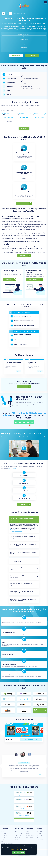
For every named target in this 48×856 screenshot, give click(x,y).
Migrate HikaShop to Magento (24, 807)
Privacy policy (4, 837)
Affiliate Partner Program (29, 832)
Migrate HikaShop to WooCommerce (24, 800)
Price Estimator (16, 55)
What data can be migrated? (24, 34)
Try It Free (32, 55)
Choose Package (36, 279)
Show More (25, 255)
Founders (39, 841)
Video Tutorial (24, 42)
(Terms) (23, 845)
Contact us (39, 831)
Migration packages (19, 833)
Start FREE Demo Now (19, 852)
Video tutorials (18, 835)
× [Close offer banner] (35, 845)
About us (39, 833)
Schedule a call (18, 841)
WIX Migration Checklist (17, 531)
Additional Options (24, 39)
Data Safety (24, 47)
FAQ (16, 831)
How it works (24, 36)
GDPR (2, 841)
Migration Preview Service (15, 529)
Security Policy (12, 468)
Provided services (41, 835)
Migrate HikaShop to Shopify (24, 793)
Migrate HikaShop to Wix (24, 814)
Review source (24, 774)
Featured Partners (30, 835)
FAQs (24, 44)
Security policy (4, 839)
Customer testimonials (40, 838)
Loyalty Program (29, 837)
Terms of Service (5, 833)
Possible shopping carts (19, 838)
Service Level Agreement (6, 835)
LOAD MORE (24, 820)
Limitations (24, 50)
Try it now (25, 386)
